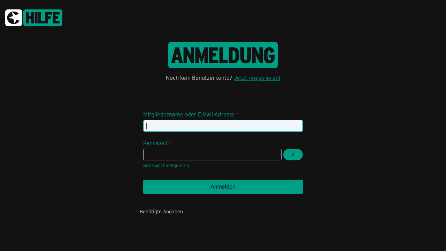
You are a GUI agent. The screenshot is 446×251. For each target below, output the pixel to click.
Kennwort (155, 142)
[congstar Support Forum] (33, 16)
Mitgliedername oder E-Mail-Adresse (189, 114)
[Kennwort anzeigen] (293, 155)
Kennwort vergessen (166, 165)
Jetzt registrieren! (257, 77)
